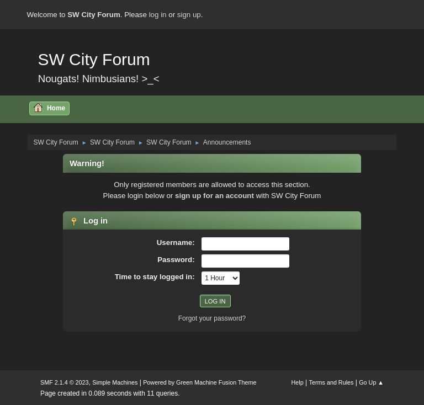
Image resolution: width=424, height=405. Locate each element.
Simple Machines (114, 382)
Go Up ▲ (371, 382)
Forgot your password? (212, 318)
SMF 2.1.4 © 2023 (64, 382)
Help (298, 382)
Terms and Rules (331, 382)
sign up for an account (214, 195)
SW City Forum (94, 59)
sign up (189, 14)
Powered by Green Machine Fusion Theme (199, 382)
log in (158, 14)
